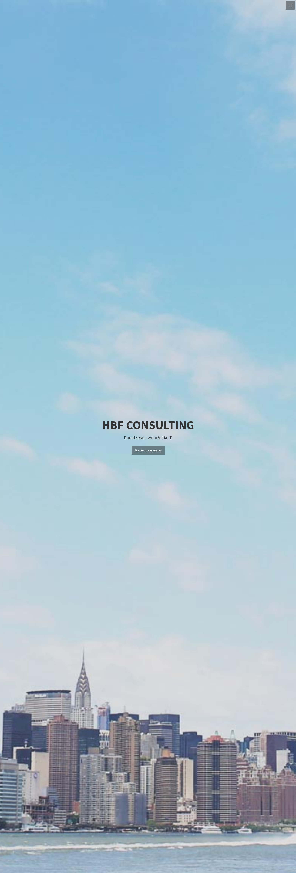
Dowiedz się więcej (148, 450)
